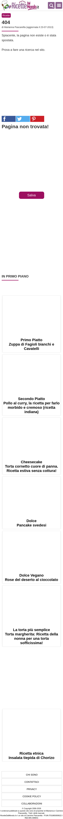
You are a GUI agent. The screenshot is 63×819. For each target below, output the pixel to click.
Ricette (6, 15)
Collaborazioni (32, 803)
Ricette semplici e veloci (20, 5)
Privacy (32, 789)
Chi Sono (31, 774)
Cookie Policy (32, 796)
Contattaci (32, 782)
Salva (31, 195)
